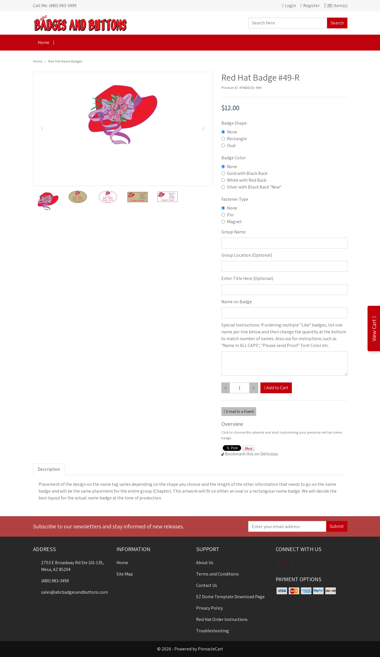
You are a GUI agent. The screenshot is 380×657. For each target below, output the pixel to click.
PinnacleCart (210, 649)
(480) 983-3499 (51, 581)
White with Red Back (246, 180)
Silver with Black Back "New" (254, 187)
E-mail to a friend (239, 411)
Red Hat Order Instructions (222, 619)
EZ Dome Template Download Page (230, 597)
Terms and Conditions (217, 574)
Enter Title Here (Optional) (247, 278)
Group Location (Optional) (246, 255)
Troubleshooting (212, 631)
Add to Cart (276, 388)
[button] (42, 129)
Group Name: (233, 232)
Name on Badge (236, 302)
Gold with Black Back (247, 173)
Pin (230, 215)
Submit (337, 526)
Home (43, 42)
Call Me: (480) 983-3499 (55, 6)
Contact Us (206, 585)
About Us (204, 563)
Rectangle (237, 139)
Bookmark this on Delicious (251, 454)
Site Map (124, 574)
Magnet (234, 222)
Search (337, 23)
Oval (231, 145)
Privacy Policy (209, 608)
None (232, 132)
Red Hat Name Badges (65, 61)
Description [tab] (49, 469)
